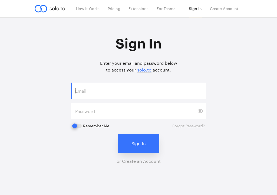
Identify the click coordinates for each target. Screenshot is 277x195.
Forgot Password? (188, 125)
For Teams (166, 8)
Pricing (114, 8)
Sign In (195, 8)
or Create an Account (139, 161)
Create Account (224, 8)
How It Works (88, 8)
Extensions (138, 8)
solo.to (144, 69)
